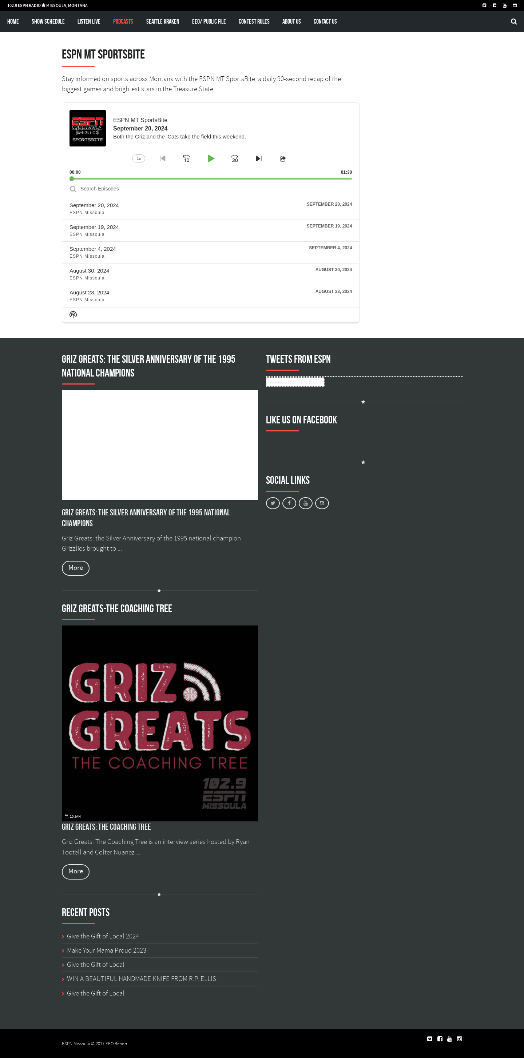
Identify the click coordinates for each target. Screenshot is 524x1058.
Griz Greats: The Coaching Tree (106, 827)
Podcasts (123, 21)
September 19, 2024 (94, 227)
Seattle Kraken (162, 21)
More (75, 567)
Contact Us (325, 21)
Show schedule (48, 21)
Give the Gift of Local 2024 (103, 936)
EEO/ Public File (209, 21)
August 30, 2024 (89, 270)
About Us (291, 21)
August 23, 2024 (89, 292)
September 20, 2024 (94, 205)
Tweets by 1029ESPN (295, 382)
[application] (210, 141)
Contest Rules (254, 21)
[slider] (211, 179)
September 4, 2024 (93, 249)
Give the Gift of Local (95, 964)
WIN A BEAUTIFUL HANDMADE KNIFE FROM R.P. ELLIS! (142, 978)
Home (13, 21)
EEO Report (116, 1044)
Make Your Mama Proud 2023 (106, 950)
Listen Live (89, 21)
